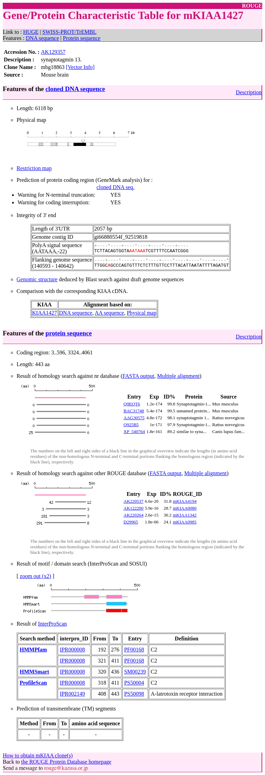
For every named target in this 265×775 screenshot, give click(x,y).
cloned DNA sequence (75, 88)
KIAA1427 (44, 313)
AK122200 (134, 508)
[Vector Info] (80, 67)
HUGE (30, 32)
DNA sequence (42, 38)
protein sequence (69, 333)
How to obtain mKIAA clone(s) (38, 755)
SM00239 (135, 672)
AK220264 (134, 515)
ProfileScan (33, 683)
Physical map (141, 313)
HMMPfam (33, 650)
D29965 (131, 521)
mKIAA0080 (185, 508)
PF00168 (134, 650)
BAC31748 (134, 410)
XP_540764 (134, 431)
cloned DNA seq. (116, 187)
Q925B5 (131, 424)
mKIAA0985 (185, 521)
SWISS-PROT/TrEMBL (69, 32)
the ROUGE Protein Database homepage (66, 762)
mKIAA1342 (185, 515)
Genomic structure (37, 279)
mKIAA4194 (185, 501)
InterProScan (52, 624)
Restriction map (34, 168)
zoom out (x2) (35, 576)
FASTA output (138, 376)
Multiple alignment (178, 376)
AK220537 (134, 501)
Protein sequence (81, 38)
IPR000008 (72, 650)
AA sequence (109, 313)
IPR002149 (72, 694)
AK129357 (53, 52)
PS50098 (134, 694)
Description (249, 92)
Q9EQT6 (132, 403)
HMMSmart (34, 672)
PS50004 (134, 683)
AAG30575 (134, 417)
